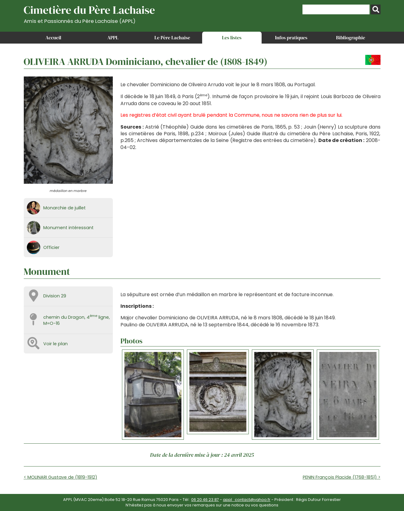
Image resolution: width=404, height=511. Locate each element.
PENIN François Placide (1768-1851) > (342, 477)
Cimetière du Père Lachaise (89, 13)
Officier (51, 247)
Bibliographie (350, 37)
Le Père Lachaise (172, 37)
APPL (113, 37)
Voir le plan (55, 344)
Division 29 (54, 296)
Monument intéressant (68, 228)
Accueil (53, 37)
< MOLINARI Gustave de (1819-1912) (60, 477)
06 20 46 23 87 (205, 499)
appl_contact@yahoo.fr (246, 499)
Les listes (231, 37)
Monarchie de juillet (64, 208)
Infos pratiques (291, 37)
